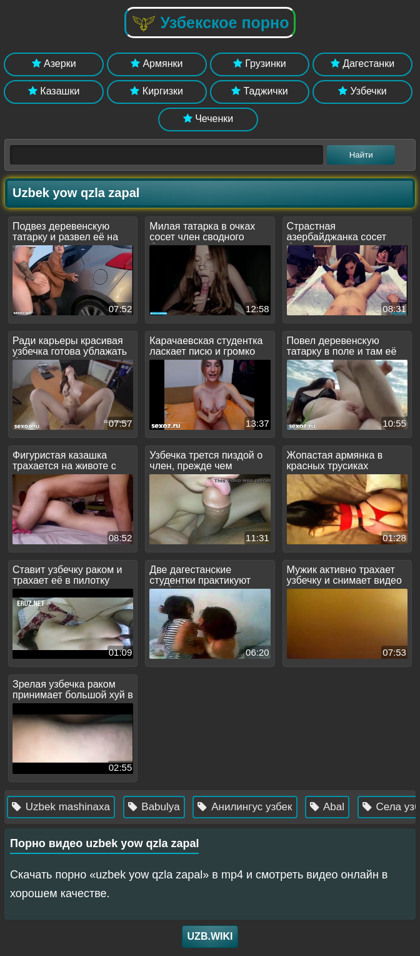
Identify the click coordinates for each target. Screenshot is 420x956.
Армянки (156, 63)
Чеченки (208, 118)
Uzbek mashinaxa (80, 807)
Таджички (259, 91)
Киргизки (156, 91)
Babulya (173, 807)
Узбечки (362, 91)
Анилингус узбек (264, 807)
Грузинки (259, 63)
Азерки (54, 63)
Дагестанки (362, 63)
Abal (346, 807)
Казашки (54, 91)
